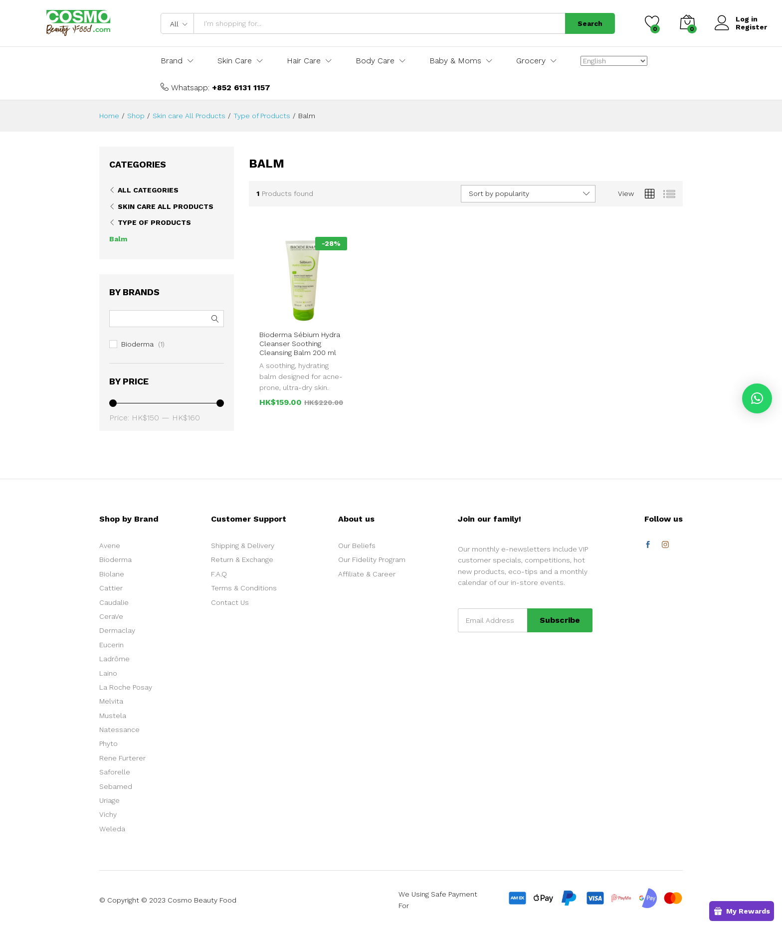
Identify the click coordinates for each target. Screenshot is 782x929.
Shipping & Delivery (242, 546)
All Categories (148, 190)
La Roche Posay (125, 687)
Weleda (112, 829)
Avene (109, 546)
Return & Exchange (242, 559)
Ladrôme (114, 659)
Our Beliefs (357, 546)
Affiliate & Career (366, 574)
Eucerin (111, 645)
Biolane (111, 574)
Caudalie (114, 602)
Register (751, 27)
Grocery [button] (531, 61)
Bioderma (137, 344)
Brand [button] (172, 61)
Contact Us (230, 602)
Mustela (112, 716)
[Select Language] (614, 61)
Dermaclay (117, 630)
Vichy (108, 814)
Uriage (109, 800)
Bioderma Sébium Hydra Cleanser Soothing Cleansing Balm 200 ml (299, 344)
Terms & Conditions (244, 588)
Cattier (111, 588)
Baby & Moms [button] (455, 61)
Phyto (108, 743)
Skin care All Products (165, 206)
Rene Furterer (122, 758)
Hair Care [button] (304, 61)
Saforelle (114, 772)
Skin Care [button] (234, 61)
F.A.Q (219, 574)
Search (590, 23)
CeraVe (111, 616)
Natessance (119, 730)
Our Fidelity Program (371, 559)
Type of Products (154, 222)
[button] (757, 398)
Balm (118, 239)
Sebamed (115, 786)
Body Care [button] (375, 61)
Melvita (111, 701)
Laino (108, 673)
